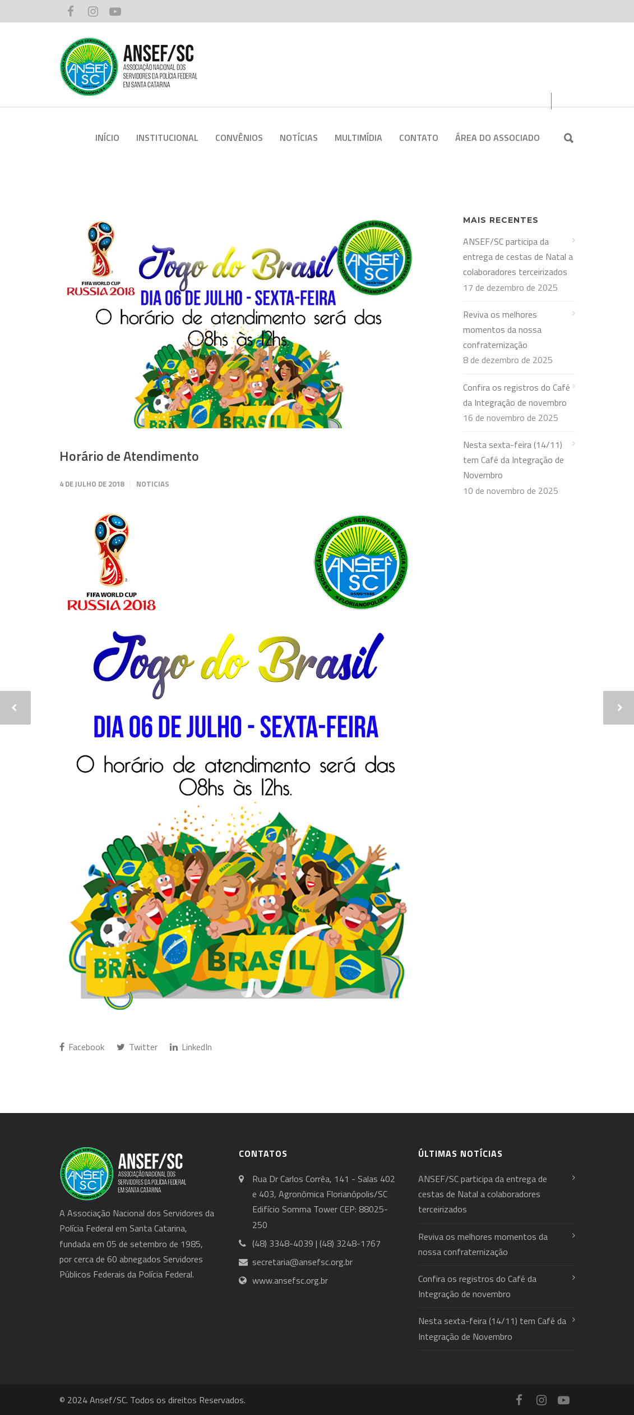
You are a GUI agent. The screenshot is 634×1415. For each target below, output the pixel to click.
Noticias (152, 483)
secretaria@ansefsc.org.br (302, 1262)
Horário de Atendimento (129, 456)
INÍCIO (107, 137)
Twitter (137, 1047)
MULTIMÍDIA (358, 137)
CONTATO (418, 137)
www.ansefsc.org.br (290, 1280)
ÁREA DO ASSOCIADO (497, 137)
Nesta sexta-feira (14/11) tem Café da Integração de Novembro (513, 460)
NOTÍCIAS (299, 137)
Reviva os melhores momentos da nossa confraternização (502, 329)
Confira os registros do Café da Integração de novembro (516, 395)
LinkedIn (191, 1047)
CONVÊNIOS (239, 137)
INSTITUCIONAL (167, 137)
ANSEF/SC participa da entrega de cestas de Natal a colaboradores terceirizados (518, 256)
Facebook (81, 1047)
